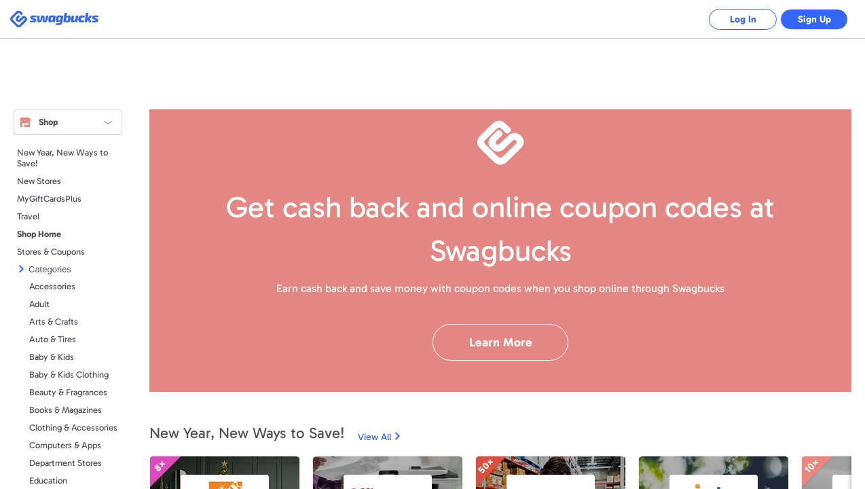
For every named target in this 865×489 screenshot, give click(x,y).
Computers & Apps (65, 445)
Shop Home (39, 234)
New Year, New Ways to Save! (62, 157)
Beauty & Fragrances (68, 392)
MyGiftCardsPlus (49, 199)
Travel (28, 216)
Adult (39, 304)
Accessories (52, 286)
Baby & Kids (51, 357)
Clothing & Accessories (73, 427)
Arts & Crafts (53, 321)
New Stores (39, 181)
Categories (50, 269)
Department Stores (65, 463)
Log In (743, 19)
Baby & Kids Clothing (69, 374)
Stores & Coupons (51, 252)
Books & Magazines (65, 410)
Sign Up (814, 19)
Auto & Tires (52, 339)
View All (374, 437)
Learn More (500, 342)
